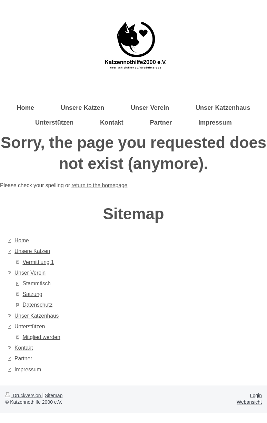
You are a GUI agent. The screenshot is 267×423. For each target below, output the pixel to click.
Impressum (27, 369)
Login (256, 395)
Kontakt (23, 348)
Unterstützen (29, 326)
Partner (23, 358)
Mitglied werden (41, 337)
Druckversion (23, 395)
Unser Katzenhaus (36, 316)
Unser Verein (30, 273)
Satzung (32, 294)
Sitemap (53, 395)
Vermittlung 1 (38, 262)
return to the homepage (99, 185)
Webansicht (249, 402)
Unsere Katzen (32, 251)
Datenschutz (38, 305)
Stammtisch (37, 283)
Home (21, 240)
